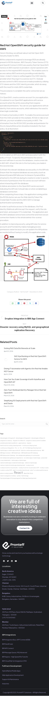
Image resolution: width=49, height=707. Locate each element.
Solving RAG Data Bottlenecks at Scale (19, 348)
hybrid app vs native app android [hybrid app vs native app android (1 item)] (10, 450)
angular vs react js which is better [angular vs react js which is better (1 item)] (36, 440)
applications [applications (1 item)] (22, 443)
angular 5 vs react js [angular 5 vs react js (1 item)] (6, 440)
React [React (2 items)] (18, 472)
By (24, 292)
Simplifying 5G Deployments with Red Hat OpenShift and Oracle (25, 401)
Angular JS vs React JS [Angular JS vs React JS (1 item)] (19, 440)
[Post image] (1, 348)
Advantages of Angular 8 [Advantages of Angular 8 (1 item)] (7, 438)
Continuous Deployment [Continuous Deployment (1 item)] (29, 445)
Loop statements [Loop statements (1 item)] (5, 460)
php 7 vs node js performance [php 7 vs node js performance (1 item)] (39, 470)
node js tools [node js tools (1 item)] (30, 465)
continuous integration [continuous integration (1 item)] (7, 448)
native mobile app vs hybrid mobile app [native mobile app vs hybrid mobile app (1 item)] (12, 462)
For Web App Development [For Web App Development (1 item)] (33, 448)
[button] (32, 3)
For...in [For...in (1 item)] (17, 448)
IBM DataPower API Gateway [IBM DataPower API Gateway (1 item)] (29, 453)
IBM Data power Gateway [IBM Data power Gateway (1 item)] (7, 455)
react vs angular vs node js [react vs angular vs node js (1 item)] (8, 475)
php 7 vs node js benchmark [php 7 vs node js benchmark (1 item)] (21, 470)
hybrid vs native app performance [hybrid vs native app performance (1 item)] (31, 450)
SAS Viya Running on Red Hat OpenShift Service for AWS (30, 357)
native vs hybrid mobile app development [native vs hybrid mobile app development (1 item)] (12, 465)
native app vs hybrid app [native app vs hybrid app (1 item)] (18, 460)
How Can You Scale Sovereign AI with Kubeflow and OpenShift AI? (24, 380)
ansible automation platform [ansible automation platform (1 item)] (9, 443)
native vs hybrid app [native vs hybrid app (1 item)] (31, 462)
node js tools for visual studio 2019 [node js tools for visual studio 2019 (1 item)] (29, 467)
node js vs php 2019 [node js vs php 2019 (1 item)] (6, 470)
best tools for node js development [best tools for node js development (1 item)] (10, 445)
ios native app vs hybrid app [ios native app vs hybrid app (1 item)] (32, 457)
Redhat (4, 16)
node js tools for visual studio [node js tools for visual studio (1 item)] (9, 467)
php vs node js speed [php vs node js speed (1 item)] (6, 473)
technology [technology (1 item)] (24, 475)
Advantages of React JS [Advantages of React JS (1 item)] (38, 438)
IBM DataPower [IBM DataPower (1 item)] (16, 453)
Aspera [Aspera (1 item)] (29, 443)
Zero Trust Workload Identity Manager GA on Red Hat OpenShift (25, 391)
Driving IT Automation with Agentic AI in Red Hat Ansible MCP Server (26, 369)
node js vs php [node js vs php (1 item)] (44, 467)
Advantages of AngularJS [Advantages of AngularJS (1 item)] (23, 438)
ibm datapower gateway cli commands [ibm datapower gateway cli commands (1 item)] (28, 455)
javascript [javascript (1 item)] (44, 457)
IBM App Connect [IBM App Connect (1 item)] (5, 453)
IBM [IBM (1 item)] (43, 450)
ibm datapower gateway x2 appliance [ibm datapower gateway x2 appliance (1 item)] (11, 457)
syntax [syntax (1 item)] (19, 475)
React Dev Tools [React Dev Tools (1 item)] (28, 473)
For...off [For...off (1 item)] (22, 448)
